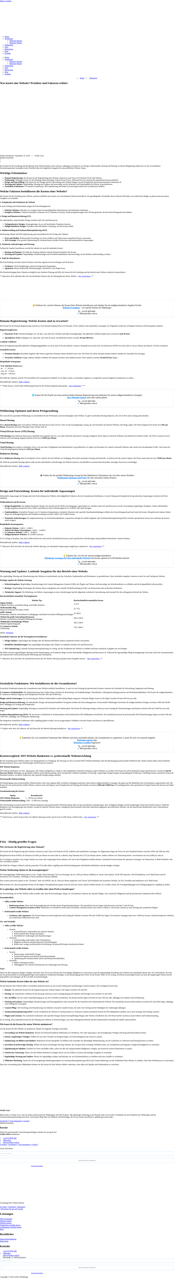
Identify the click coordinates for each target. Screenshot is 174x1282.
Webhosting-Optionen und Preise (72, 478)
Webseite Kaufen (15, 41)
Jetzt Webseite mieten (76, 397)
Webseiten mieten (85, 740)
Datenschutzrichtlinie (37, 1166)
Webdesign (9, 39)
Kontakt (8, 53)
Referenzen (9, 49)
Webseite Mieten (15, 43)
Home (7, 37)
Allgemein (93, 78)
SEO (6, 47)
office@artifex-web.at (88, 314)
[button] (87, 160)
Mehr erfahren (24, 382)
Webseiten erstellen (82, 743)
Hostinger (10, 633)
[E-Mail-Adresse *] (87, 1153)
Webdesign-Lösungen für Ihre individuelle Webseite (67, 558)
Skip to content (5, 1)
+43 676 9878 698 (88, 311)
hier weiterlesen (84, 276)
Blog (6, 51)
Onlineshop (9, 45)
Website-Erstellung (71, 308)
